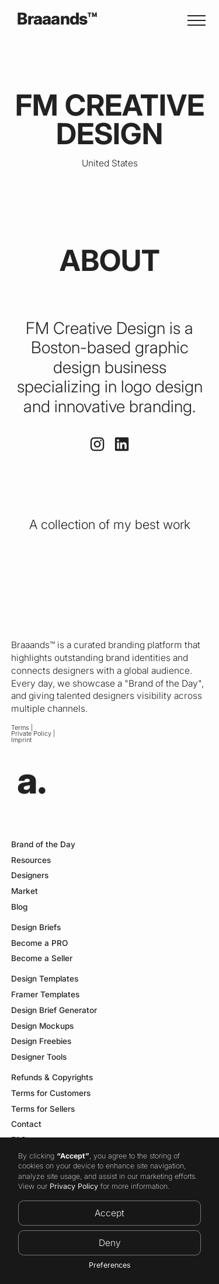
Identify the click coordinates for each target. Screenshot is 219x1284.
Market (24, 891)
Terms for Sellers (43, 1109)
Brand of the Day (43, 844)
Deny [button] (110, 1242)
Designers (29, 875)
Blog (19, 906)
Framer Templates (45, 994)
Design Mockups (42, 1026)
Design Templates (44, 978)
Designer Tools (39, 1057)
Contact (26, 1124)
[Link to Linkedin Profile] (122, 444)
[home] (54, 20)
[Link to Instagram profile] (97, 444)
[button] (194, 20)
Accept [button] (109, 1213)
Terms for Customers (51, 1093)
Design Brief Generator (54, 1010)
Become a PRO (39, 943)
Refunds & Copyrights (52, 1077)
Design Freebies (41, 1041)
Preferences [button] (110, 1265)
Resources (31, 860)
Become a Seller (41, 958)
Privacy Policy (74, 1186)
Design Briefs (36, 927)
